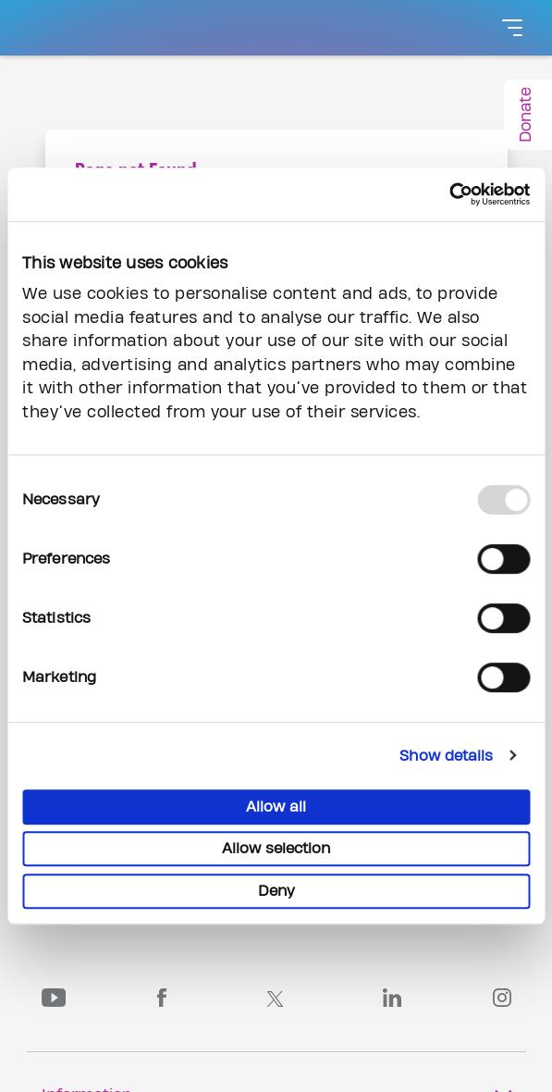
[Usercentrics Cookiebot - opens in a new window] (449, 194)
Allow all (276, 807)
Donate (526, 115)
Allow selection (276, 848)
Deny (276, 891)
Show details (446, 756)
